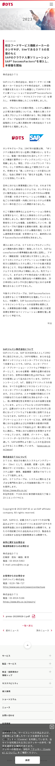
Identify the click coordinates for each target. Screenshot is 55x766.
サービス (6, 655)
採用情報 (6, 723)
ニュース (6, 707)
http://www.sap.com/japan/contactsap (24, 586)
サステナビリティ (10, 683)
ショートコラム (9, 699)
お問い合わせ (8, 715)
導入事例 (6, 691)
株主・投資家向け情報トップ (10, 673)
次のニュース (42, 630)
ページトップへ (27, 645)
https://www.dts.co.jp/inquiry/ (19, 601)
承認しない (52, 727)
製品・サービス (9, 663)
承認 (27, 760)
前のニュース (12, 630)
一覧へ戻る (27, 625)
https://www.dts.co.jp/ (15, 490)
